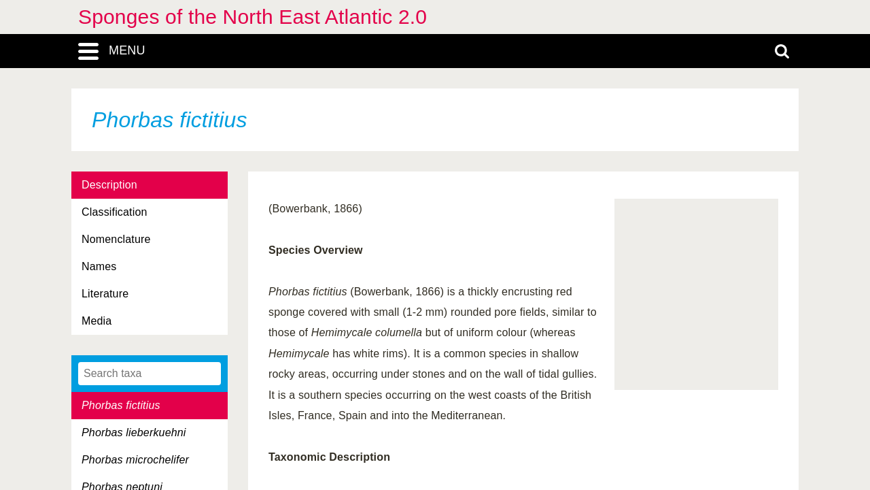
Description (109, 185)
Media (96, 321)
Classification (114, 212)
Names (99, 266)
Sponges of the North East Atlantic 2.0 (252, 16)
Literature (105, 293)
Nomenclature (116, 239)
